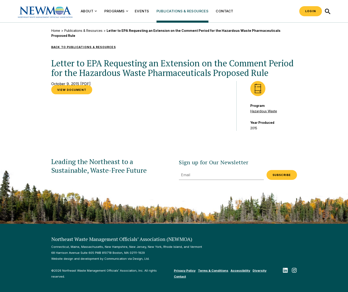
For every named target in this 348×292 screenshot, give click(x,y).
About (89, 11)
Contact (224, 11)
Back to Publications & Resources (83, 47)
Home (55, 30)
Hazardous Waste (263, 111)
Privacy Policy (185, 270)
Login (310, 11)
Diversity (260, 270)
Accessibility (240, 270)
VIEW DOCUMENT (71, 90)
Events (142, 11)
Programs (116, 11)
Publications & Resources (182, 11)
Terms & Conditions (213, 270)
